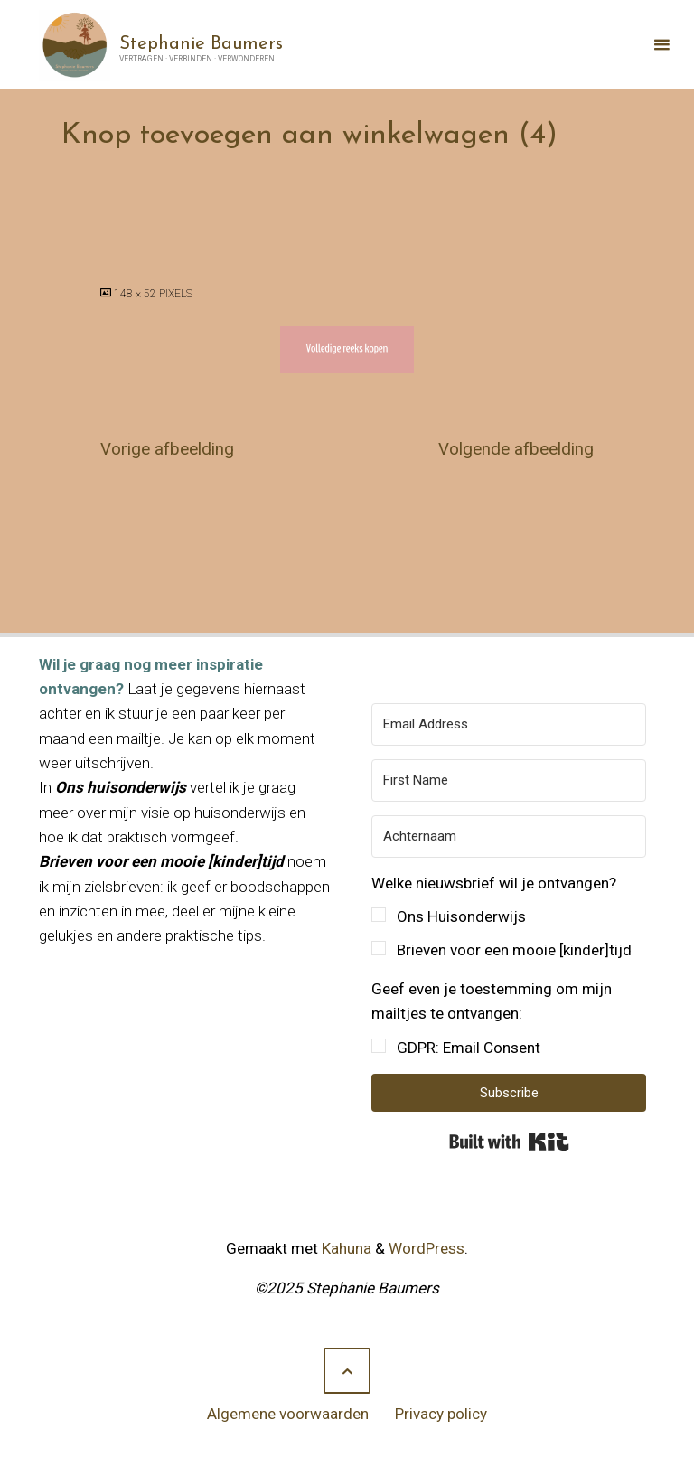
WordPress (426, 1248)
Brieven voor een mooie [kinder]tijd (514, 950)
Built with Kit (509, 1141)
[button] (508, 917)
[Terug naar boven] (347, 1371)
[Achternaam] (508, 836)
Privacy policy (441, 1414)
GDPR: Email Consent (468, 1048)
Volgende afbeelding (516, 449)
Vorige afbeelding (167, 449)
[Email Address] (508, 724)
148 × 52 (136, 293)
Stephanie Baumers (201, 43)
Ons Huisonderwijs (461, 916)
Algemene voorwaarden (288, 1414)
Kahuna (344, 1248)
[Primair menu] (661, 44)
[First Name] (508, 780)
